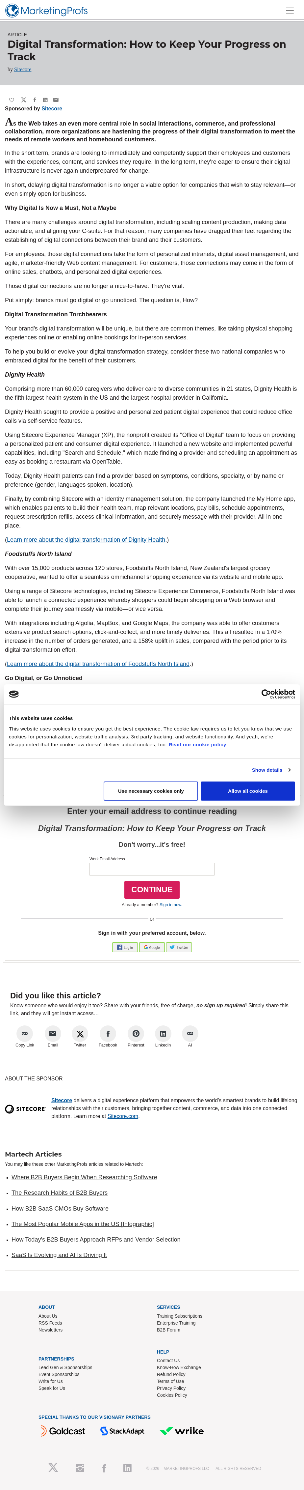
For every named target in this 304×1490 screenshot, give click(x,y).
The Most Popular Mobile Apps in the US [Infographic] (83, 1224)
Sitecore (22, 69)
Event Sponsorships (59, 1374)
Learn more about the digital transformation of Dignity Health (86, 539)
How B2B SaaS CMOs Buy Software (60, 1208)
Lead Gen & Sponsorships (65, 1367)
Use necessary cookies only (151, 790)
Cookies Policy (172, 1395)
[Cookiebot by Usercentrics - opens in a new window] (266, 694)
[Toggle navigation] (290, 10)
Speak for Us (51, 1388)
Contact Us (168, 1360)
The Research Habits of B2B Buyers (60, 1192)
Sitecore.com (123, 1116)
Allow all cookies (248, 790)
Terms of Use (170, 1381)
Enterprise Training (176, 1323)
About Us (48, 1316)
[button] (125, 947)
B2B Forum (168, 1329)
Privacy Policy (171, 1388)
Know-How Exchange (179, 1367)
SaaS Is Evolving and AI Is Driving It (59, 1255)
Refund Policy (171, 1374)
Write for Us (50, 1381)
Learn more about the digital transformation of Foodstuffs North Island (98, 664)
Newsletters (50, 1329)
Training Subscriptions (179, 1316)
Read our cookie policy (197, 744)
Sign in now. (171, 904)
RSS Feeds (50, 1323)
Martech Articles (33, 1154)
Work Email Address (107, 859)
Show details (267, 770)
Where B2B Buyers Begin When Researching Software (84, 1177)
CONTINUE (151, 889)
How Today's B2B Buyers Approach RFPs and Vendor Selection (96, 1239)
